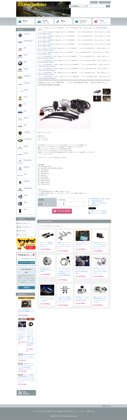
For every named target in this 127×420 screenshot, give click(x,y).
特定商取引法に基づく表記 (64, 411)
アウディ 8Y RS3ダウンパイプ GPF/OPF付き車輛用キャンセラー (26, 311)
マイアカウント (105, 2)
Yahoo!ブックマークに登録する (98, 211)
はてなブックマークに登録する (98, 213)
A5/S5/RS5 (51, 40)
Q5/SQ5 (50, 52)
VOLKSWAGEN (47, 56)
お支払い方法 (42, 411)
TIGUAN (55, 64)
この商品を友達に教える (96, 201)
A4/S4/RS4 (51, 36)
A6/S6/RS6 (51, 44)
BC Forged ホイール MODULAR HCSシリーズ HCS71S (47, 269)
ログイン (94, 2)
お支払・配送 (44, 21)
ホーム (25, 21)
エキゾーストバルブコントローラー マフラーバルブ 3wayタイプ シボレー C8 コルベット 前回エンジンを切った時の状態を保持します (30, 338)
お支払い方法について (25, 223)
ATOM (26, 393)
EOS (54, 56)
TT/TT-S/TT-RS (52, 48)
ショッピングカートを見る (26, 262)
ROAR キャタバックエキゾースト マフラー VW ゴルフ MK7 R (47, 299)
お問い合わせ (82, 21)
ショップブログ (23, 234)
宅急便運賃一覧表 (42, 195)
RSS (24, 392)
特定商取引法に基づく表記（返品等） (100, 198)
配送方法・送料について (25, 227)
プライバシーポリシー (79, 411)
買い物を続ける (94, 205)
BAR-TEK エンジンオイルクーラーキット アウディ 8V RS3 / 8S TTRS (82, 298)
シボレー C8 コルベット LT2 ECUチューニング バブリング (82, 244)
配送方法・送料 (51, 411)
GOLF (55, 60)
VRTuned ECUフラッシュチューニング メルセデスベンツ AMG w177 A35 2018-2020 (22, 334)
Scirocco (55, 76)
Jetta (54, 72)
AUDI (44, 32)
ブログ (63, 21)
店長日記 (26, 287)
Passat (55, 68)
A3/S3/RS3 (51, 32)
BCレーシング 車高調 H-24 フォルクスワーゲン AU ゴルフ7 (46, 244)
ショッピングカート (101, 21)
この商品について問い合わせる (98, 203)
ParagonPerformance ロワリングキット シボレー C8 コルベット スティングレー (26, 356)
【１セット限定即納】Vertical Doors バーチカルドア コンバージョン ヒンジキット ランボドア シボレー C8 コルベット (26, 378)
